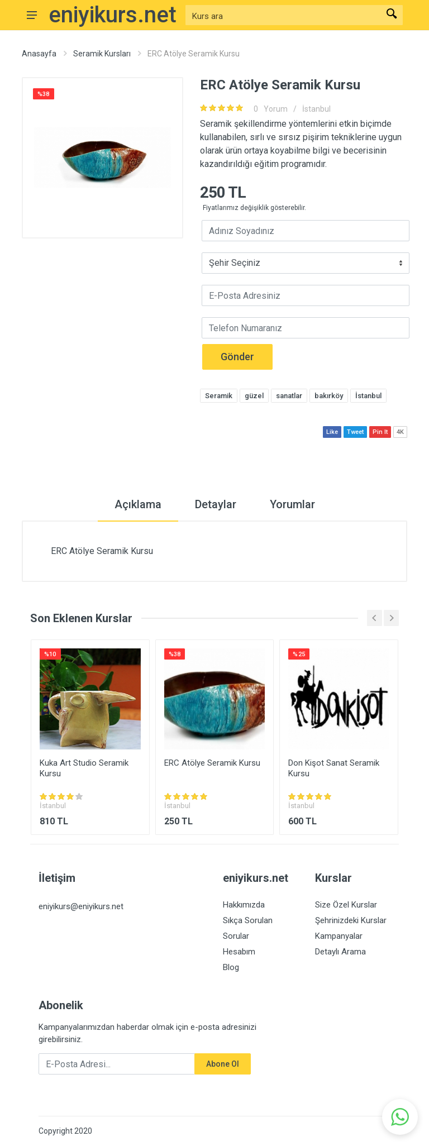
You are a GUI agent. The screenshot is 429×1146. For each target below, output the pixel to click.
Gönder (237, 356)
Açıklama (138, 504)
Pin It (380, 432)
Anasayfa (39, 53)
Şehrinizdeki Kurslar (351, 920)
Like (332, 432)
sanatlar (289, 395)
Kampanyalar (339, 936)
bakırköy (328, 395)
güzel (254, 395)
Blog (231, 967)
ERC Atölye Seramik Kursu (212, 763)
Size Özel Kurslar (346, 905)
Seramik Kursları (102, 53)
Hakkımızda (244, 905)
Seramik (218, 395)
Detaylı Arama (340, 952)
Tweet (355, 432)
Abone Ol (222, 1063)
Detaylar (215, 504)
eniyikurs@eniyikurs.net (81, 906)
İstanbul (316, 108)
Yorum (269, 108)
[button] (400, 1117)
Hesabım (239, 952)
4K (400, 432)
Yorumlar (292, 504)
